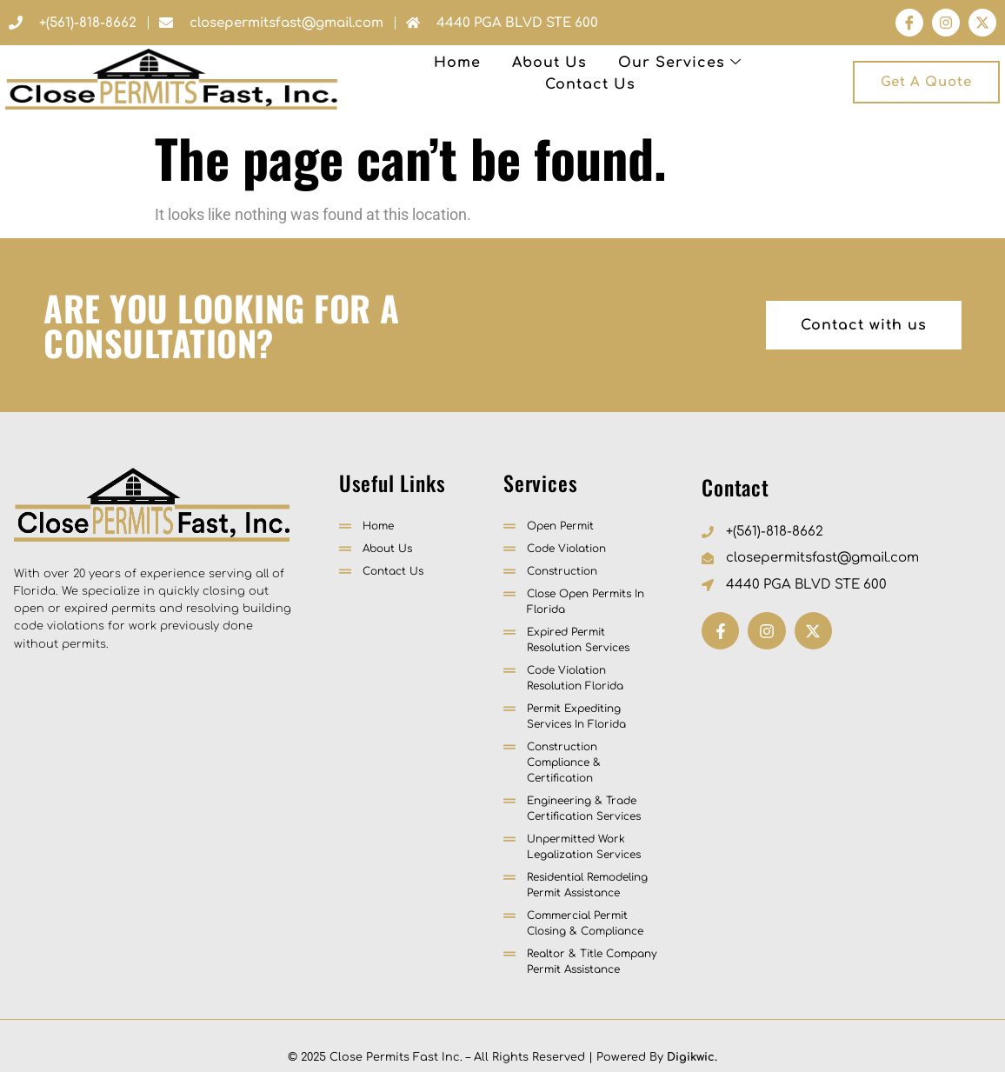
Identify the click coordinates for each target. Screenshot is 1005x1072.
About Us (399, 74)
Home (306, 74)
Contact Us (673, 74)
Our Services (529, 74)
